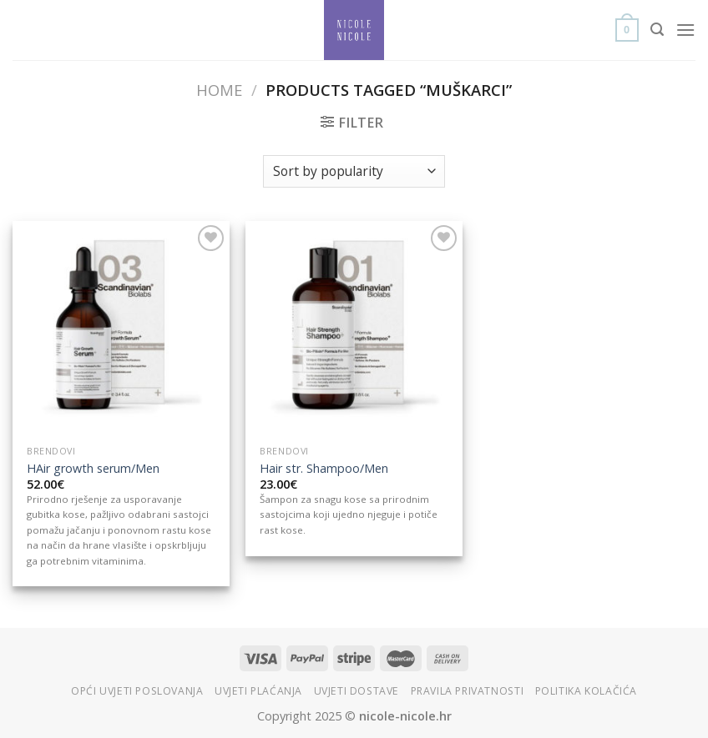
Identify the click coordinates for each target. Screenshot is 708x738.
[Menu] (685, 29)
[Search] (657, 29)
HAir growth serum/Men (93, 468)
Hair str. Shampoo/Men (324, 468)
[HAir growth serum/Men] (121, 329)
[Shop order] (354, 171)
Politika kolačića (586, 691)
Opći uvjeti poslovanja (137, 691)
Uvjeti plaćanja (258, 691)
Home (219, 89)
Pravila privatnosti (467, 691)
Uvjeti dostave (357, 691)
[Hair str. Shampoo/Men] (354, 329)
